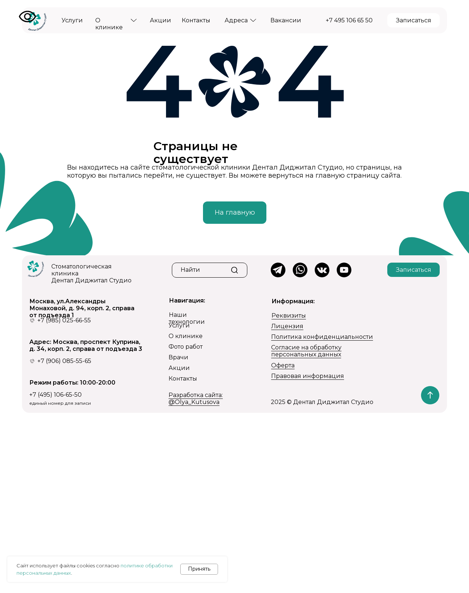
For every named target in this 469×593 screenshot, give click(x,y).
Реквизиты (289, 315)
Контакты (196, 20)
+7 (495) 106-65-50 (55, 394)
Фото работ (186, 346)
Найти (190, 269)
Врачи (178, 357)
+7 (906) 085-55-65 (64, 360)
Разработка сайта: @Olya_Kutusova (196, 398)
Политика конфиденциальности (322, 336)
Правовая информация (307, 376)
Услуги (72, 20)
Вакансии (285, 20)
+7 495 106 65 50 (349, 20)
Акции (160, 20)
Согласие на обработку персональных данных (306, 351)
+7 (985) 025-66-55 (64, 320)
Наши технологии (187, 318)
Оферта (283, 365)
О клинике (186, 336)
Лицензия (287, 326)
